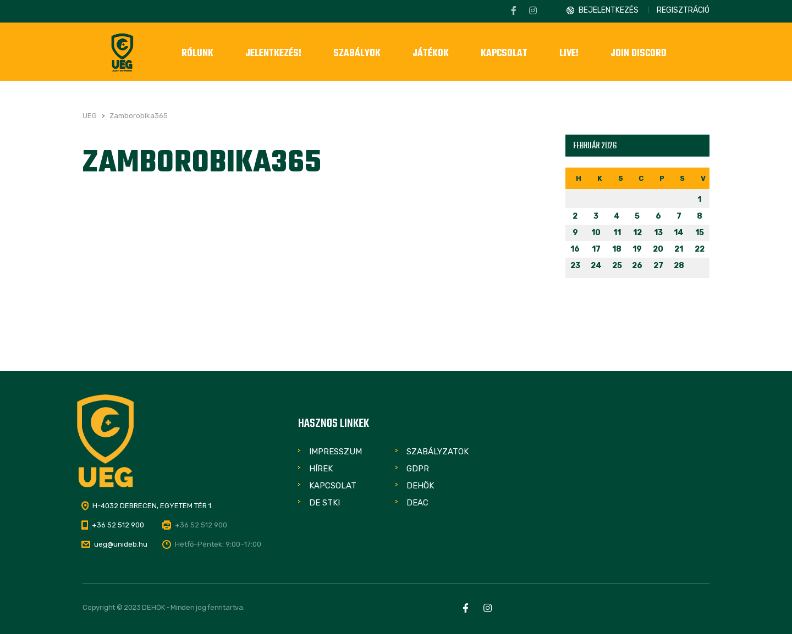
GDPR (417, 469)
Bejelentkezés (609, 10)
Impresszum (335, 452)
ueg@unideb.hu (120, 544)
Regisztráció (683, 10)
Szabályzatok (437, 452)
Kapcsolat (332, 486)
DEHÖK (420, 486)
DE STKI (324, 503)
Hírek (321, 469)
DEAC (417, 503)
